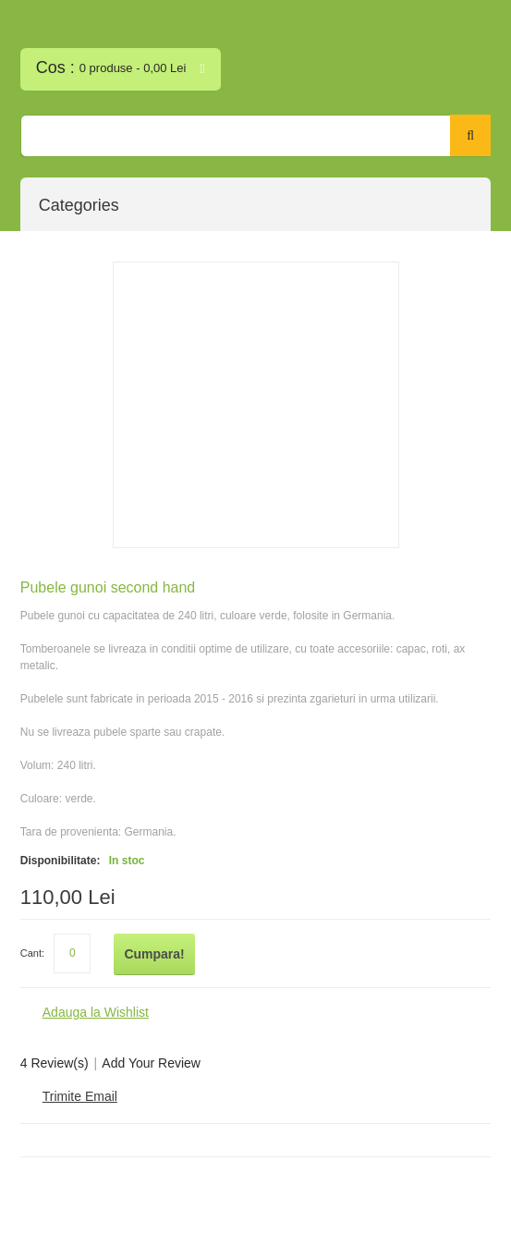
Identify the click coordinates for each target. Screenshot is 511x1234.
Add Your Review (151, 1063)
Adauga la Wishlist (96, 1012)
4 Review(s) (54, 1063)
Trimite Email (80, 1096)
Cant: (32, 953)
